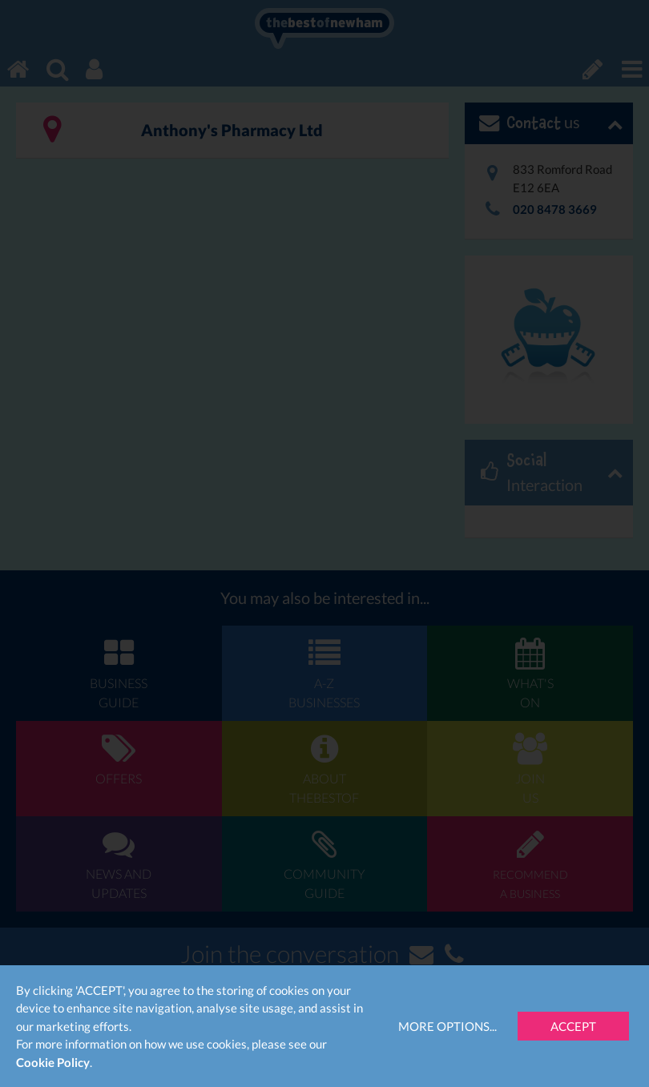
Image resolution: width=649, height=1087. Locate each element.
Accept (573, 1026)
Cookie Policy (53, 1062)
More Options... (447, 1026)
